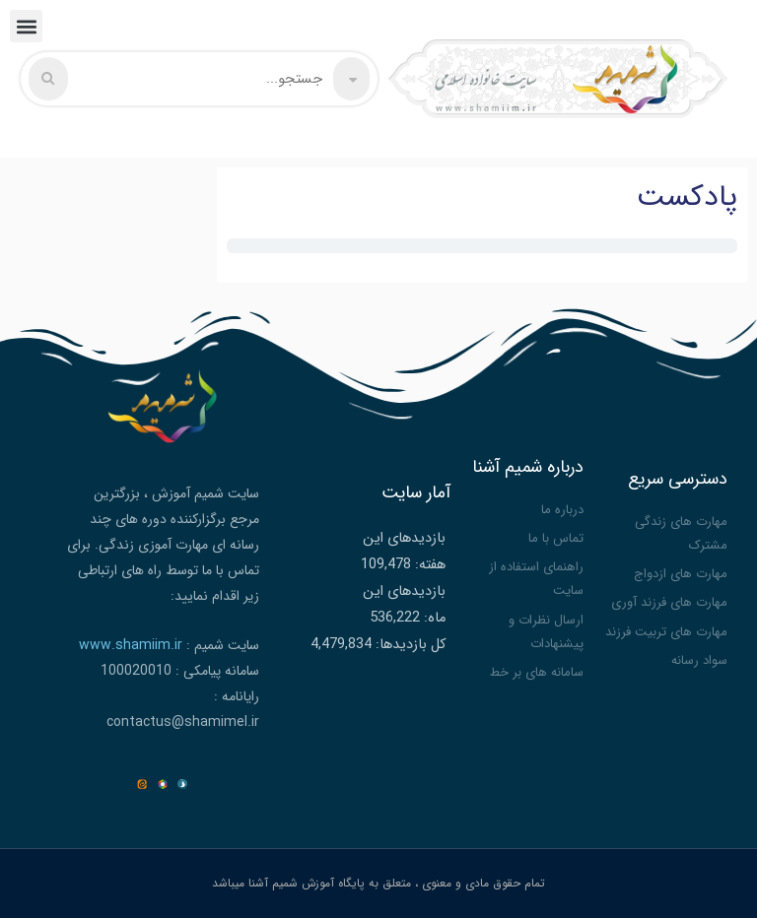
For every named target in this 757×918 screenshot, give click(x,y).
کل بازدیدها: (409, 644)
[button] (26, 26)
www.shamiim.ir (130, 645)
